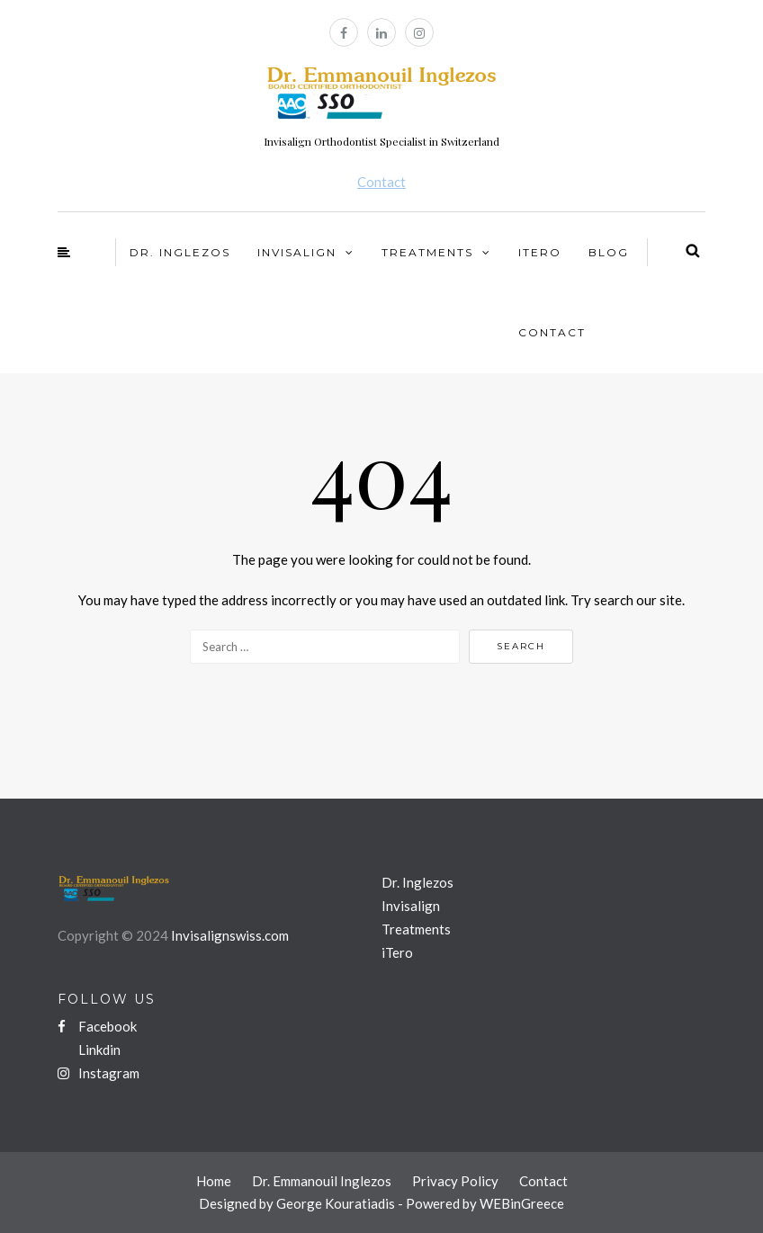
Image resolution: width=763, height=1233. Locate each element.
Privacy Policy (455, 1181)
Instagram (98, 1073)
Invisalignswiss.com (230, 935)
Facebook (97, 1026)
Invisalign (297, 252)
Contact (381, 182)
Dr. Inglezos (180, 252)
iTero (539, 252)
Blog (608, 252)
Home (213, 1181)
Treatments (427, 252)
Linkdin (98, 1049)
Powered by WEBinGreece (485, 1203)
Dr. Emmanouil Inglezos (321, 1181)
